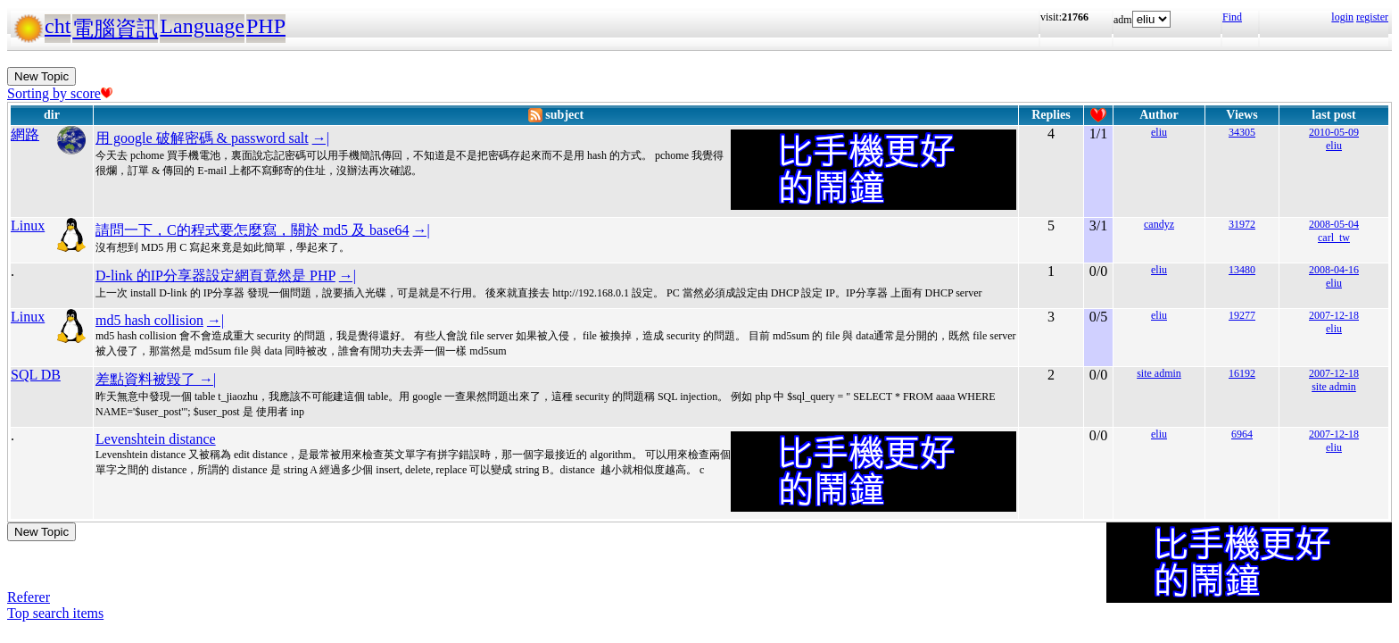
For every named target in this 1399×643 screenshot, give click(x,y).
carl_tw (1334, 237)
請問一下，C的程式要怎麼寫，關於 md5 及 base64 (252, 230)
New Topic (41, 76)
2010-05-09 (1334, 132)
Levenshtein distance (155, 439)
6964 (1242, 434)
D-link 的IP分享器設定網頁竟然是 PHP (215, 275)
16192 (1242, 373)
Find (1232, 17)
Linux (28, 225)
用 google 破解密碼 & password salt (202, 138)
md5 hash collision (149, 320)
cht (57, 26)
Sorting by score (59, 93)
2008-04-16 (1334, 269)
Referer (28, 597)
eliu (1159, 132)
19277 (1242, 315)
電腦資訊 (115, 28)
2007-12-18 (1334, 315)
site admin (1159, 373)
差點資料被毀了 (147, 379)
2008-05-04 (1334, 224)
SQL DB (36, 374)
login (1342, 17)
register (1372, 17)
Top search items (55, 613)
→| (320, 138)
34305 (1242, 132)
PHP (266, 26)
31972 (1242, 224)
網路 (25, 134)
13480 (1242, 269)
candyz (1159, 224)
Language (202, 26)
